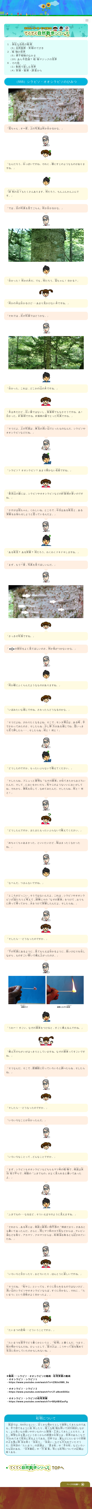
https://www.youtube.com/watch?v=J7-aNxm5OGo (39, 1392)
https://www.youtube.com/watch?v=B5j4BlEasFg (38, 1401)
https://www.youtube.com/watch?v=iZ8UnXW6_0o (39, 1382)
